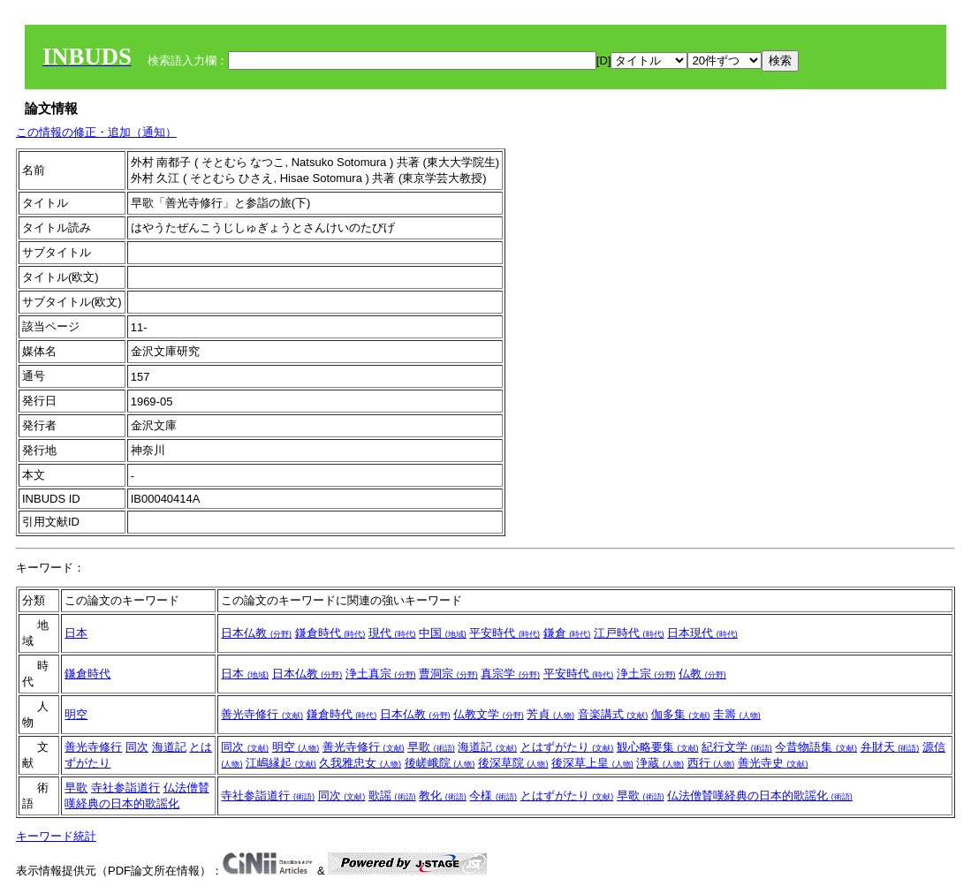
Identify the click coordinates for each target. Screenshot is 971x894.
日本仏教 (256, 633)
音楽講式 (613, 714)
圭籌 (737, 714)
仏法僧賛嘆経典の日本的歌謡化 (760, 795)
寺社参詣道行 (125, 787)
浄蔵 (660, 762)
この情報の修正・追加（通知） (96, 132)
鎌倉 (567, 633)
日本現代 (702, 633)
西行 (711, 762)
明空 (75, 714)
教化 (443, 795)
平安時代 (504, 633)
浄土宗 (646, 673)
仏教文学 (488, 714)
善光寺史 (773, 762)
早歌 (431, 747)
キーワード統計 (56, 836)
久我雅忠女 (360, 762)
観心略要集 (658, 747)
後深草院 (513, 762)
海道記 (169, 747)
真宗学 (510, 673)
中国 (443, 633)
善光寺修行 (262, 714)
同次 (136, 747)
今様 (493, 795)
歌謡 (392, 795)
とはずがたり (567, 747)
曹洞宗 (448, 673)
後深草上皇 (592, 762)
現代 (392, 633)
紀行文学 (737, 747)
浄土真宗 (380, 673)
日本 (75, 633)
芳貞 (550, 714)
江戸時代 (629, 633)
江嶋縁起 (281, 762)
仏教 (702, 673)
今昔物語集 (816, 747)
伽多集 (680, 714)
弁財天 (890, 747)
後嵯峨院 (440, 762)
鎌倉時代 (330, 633)
